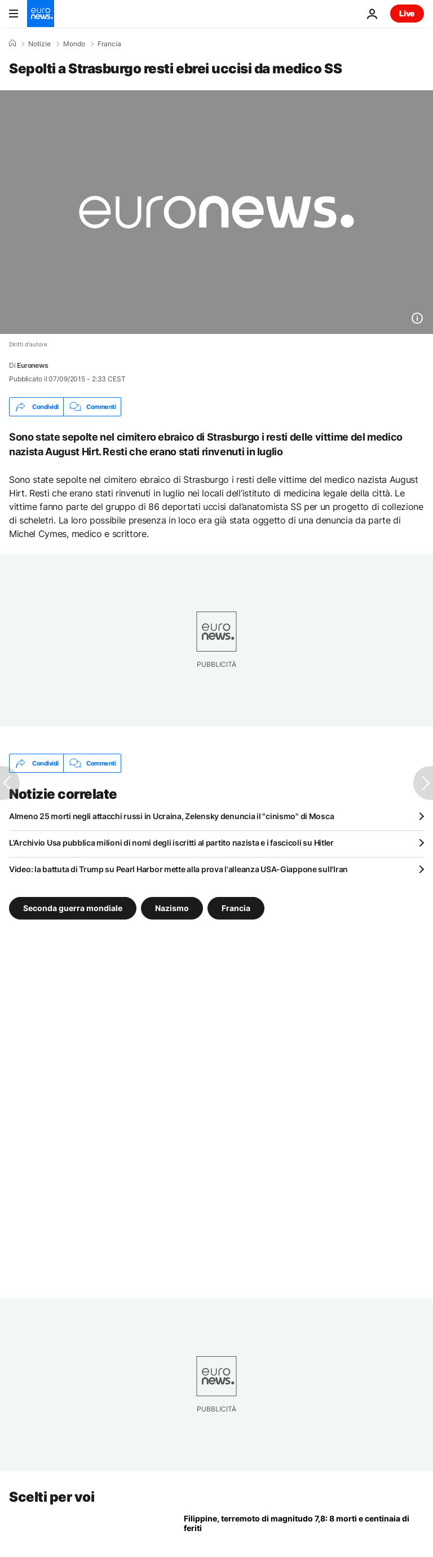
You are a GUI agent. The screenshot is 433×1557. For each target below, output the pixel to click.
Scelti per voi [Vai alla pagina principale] (51, 1497)
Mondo (74, 44)
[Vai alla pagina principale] (40, 13)
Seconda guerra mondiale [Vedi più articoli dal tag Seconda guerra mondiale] (72, 908)
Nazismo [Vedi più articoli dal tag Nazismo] (172, 908)
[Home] (12, 43)
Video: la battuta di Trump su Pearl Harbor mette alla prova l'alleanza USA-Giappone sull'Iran (178, 869)
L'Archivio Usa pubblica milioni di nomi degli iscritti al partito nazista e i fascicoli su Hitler (171, 842)
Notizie (39, 44)
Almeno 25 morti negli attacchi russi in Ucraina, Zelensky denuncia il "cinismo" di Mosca (171, 816)
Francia (109, 44)
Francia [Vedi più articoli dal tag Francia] (236, 908)
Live (407, 13)
